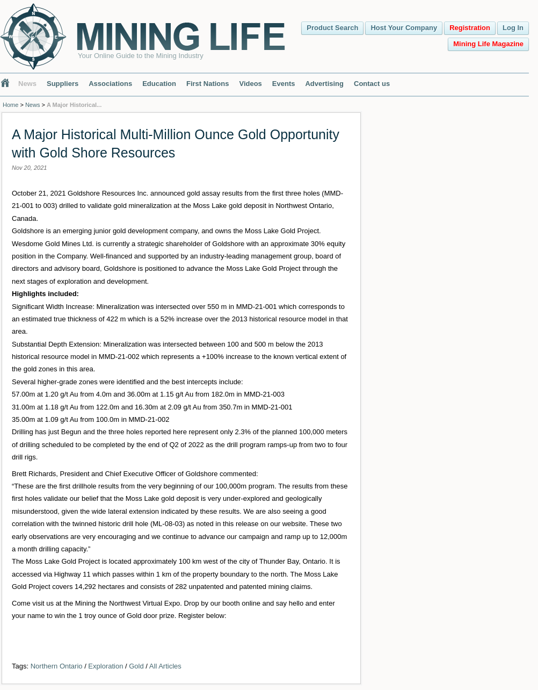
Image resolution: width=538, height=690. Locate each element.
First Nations (207, 84)
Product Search (332, 28)
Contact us (372, 84)
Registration (469, 28)
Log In (513, 28)
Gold (136, 666)
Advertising (324, 84)
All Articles (165, 666)
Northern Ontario (57, 666)
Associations (110, 84)
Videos (250, 84)
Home (10, 105)
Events (283, 84)
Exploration (105, 666)
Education (159, 84)
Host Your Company (403, 28)
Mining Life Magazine (488, 44)
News (27, 84)
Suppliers (62, 84)
